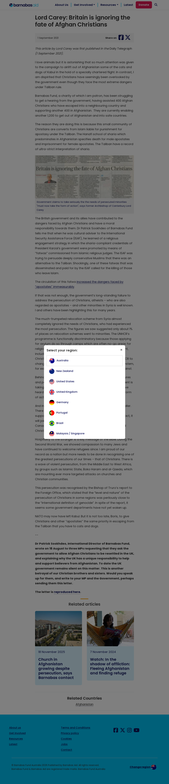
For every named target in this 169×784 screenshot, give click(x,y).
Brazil (59, 423)
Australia (62, 360)
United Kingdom (66, 392)
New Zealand (64, 371)
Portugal (62, 413)
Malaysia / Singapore (70, 433)
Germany (62, 402)
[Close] (121, 349)
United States (65, 381)
